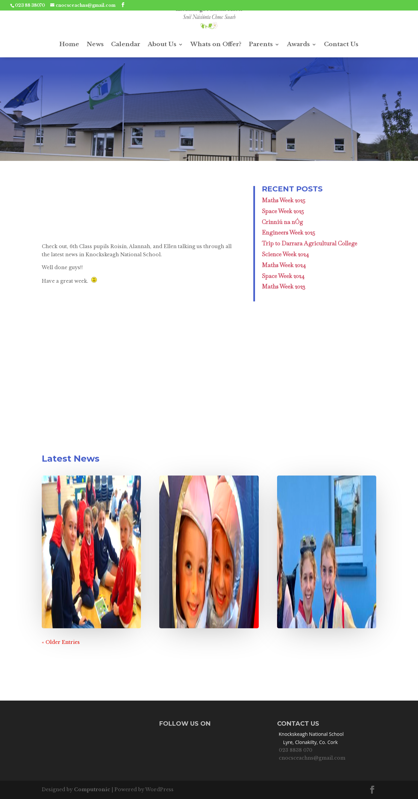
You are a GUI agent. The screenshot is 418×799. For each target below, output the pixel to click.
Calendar (125, 44)
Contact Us (341, 44)
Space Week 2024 (283, 276)
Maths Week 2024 (284, 265)
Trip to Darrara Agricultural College (309, 243)
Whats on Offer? (215, 44)
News (95, 44)
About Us (162, 44)
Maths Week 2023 (283, 286)
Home (69, 44)
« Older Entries (61, 642)
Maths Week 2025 (283, 200)
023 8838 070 (295, 750)
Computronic (92, 789)
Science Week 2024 (285, 254)
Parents (261, 44)
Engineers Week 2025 (288, 232)
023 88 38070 (30, 5)
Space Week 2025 (283, 211)
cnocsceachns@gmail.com (312, 758)
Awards (298, 44)
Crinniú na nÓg (282, 222)
